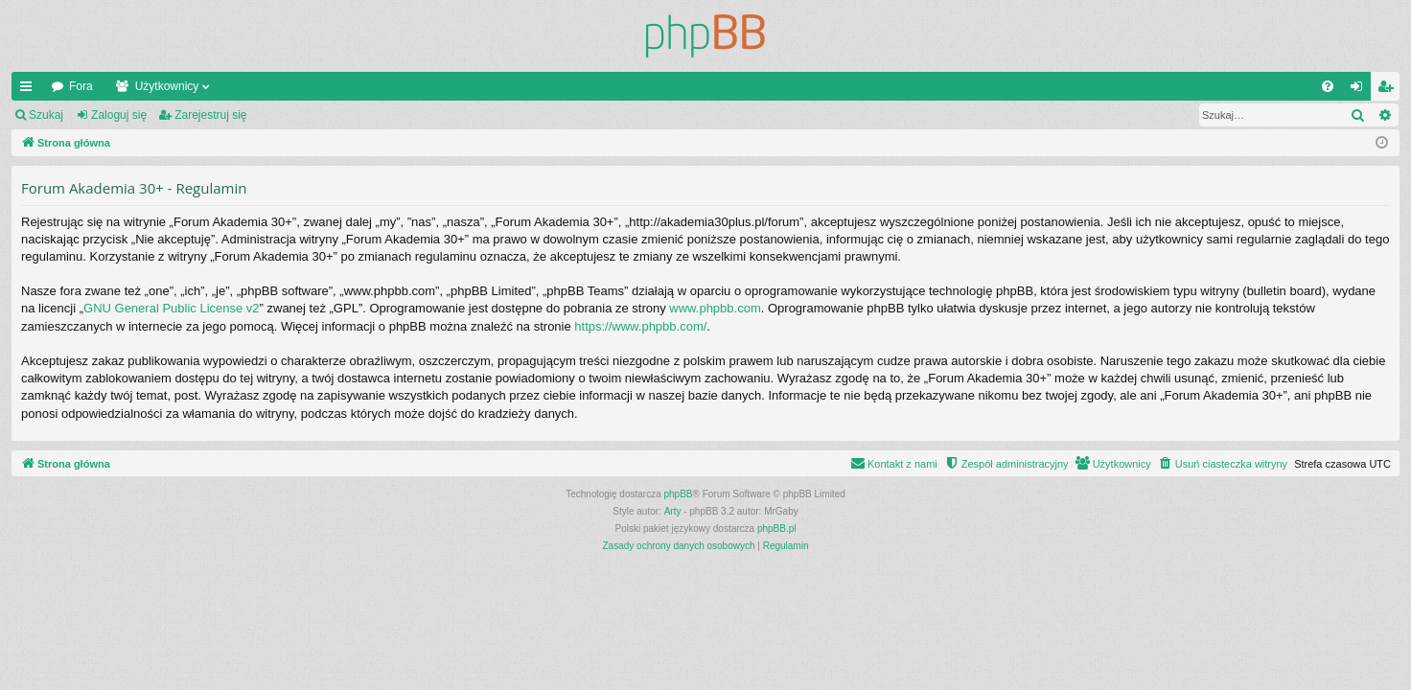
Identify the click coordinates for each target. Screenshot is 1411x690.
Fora (81, 86)
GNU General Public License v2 (171, 308)
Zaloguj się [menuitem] (1361, 90)
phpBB (678, 494)
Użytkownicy (167, 86)
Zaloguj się (119, 115)
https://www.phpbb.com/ (640, 326)
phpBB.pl (777, 528)
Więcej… (29, 90)
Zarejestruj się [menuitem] (1388, 90)
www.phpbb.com (714, 308)
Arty (673, 511)
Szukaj (46, 115)
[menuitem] (1327, 86)
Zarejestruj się (210, 115)
